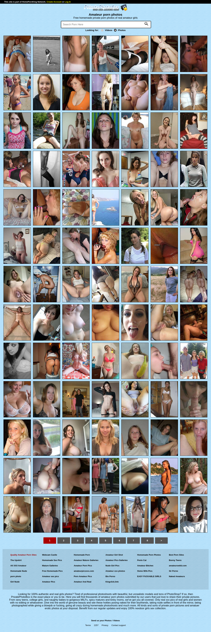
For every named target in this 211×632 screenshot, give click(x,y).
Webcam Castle (49, 555)
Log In (68, 2)
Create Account (54, 2)
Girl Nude (15, 582)
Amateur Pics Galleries (117, 560)
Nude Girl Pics (112, 565)
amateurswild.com (178, 565)
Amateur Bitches (145, 565)
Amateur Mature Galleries (86, 560)
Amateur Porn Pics (83, 565)
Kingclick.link (112, 582)
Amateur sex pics (50, 576)
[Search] (106, 24)
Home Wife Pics (145, 571)
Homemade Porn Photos (149, 555)
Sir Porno (173, 571)
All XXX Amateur (18, 565)
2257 (96, 625)
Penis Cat (141, 560)
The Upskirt (16, 560)
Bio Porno (110, 576)
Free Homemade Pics (52, 571)
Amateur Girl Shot (114, 555)
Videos (106, 30)
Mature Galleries (50, 565)
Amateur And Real (82, 582)
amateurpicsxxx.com (84, 571)
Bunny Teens (175, 560)
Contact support (118, 625)
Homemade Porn (82, 555)
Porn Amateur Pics (83, 576)
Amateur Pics (48, 582)
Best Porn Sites (176, 555)
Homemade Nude (18, 571)
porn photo (15, 576)
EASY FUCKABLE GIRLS (149, 576)
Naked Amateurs (177, 576)
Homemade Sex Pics (52, 560)
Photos (120, 30)
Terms (88, 625)
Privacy (105, 625)
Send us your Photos (101, 620)
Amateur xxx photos (115, 571)
